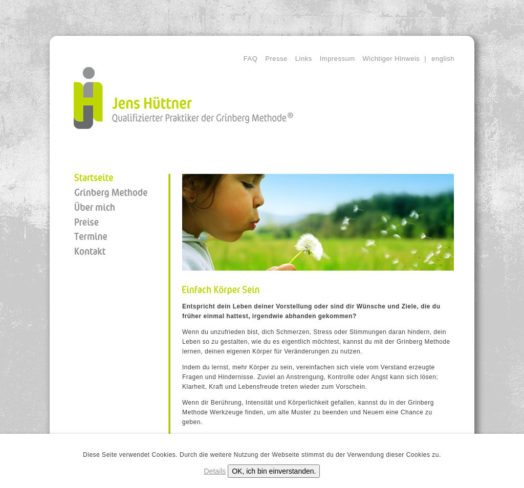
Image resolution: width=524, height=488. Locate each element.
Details (215, 471)
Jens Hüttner (183, 98)
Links (303, 58)
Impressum (337, 58)
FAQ (251, 58)
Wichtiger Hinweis (391, 58)
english (442, 58)
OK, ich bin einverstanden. (274, 471)
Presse (276, 58)
